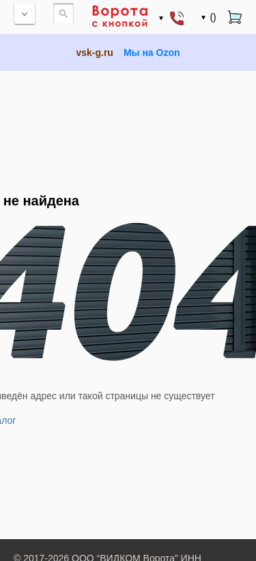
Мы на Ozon (152, 52)
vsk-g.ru (94, 52)
